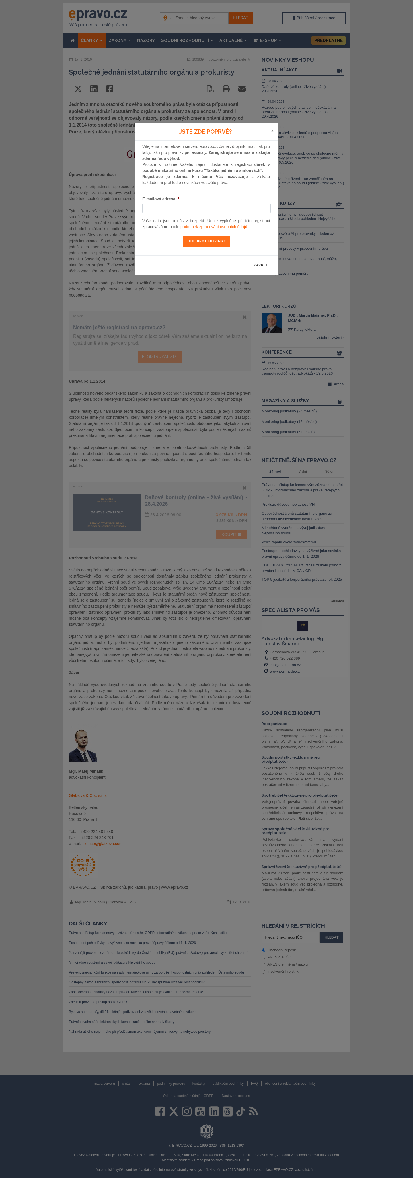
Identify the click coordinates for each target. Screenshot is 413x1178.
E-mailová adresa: (160, 199)
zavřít (260, 265)
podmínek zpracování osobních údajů (213, 226)
